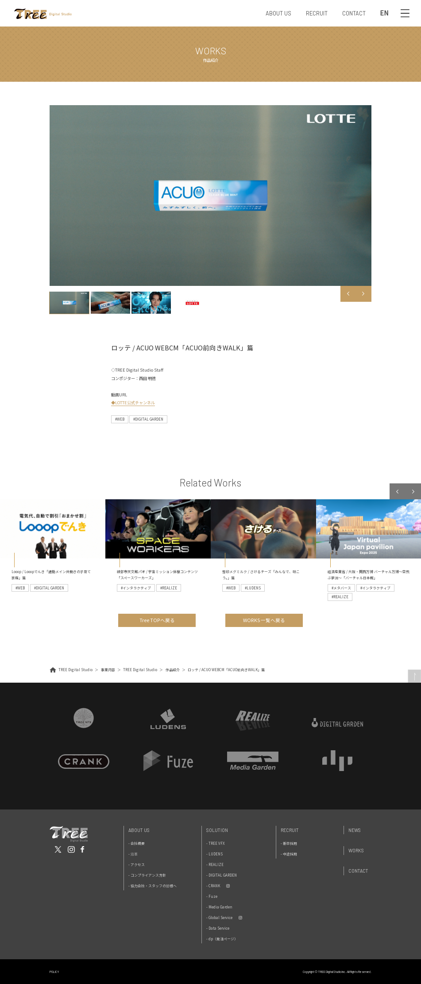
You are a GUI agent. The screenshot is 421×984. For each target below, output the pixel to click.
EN (384, 13)
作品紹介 (173, 669)
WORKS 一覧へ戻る (264, 620)
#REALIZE (168, 587)
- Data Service (217, 928)
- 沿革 (133, 853)
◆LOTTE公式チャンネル (133, 402)
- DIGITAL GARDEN (221, 875)
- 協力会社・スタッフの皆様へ (152, 885)
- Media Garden (219, 906)
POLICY (54, 971)
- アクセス (136, 864)
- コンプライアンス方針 (147, 875)
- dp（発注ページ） (222, 938)
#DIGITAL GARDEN (148, 419)
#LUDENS (253, 587)
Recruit (290, 830)
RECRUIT (317, 13)
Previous (348, 294)
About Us (139, 830)
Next (363, 294)
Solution (217, 830)
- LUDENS (214, 853)
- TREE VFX (215, 843)
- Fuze (211, 896)
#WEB (119, 419)
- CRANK (213, 885)
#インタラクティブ (136, 587)
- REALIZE (215, 864)
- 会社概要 (136, 843)
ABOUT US (278, 13)
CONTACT (354, 13)
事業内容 (108, 669)
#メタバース (341, 587)
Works (356, 850)
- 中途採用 (289, 853)
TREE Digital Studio (75, 669)
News (354, 830)
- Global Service (219, 917)
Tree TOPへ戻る (157, 620)
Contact (358, 871)
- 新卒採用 (289, 843)
